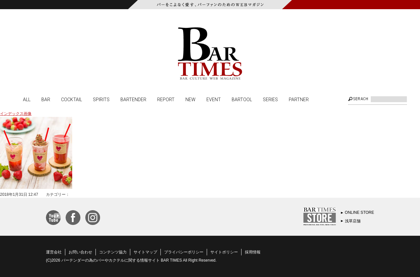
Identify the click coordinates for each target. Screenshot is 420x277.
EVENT (213, 99)
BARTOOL (242, 99)
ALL (27, 99)
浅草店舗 (353, 221)
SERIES (270, 99)
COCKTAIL (71, 99)
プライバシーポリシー (183, 252)
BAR (45, 99)
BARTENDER (133, 99)
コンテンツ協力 (113, 252)
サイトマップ (145, 252)
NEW (190, 99)
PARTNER (299, 99)
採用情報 (253, 252)
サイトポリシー (224, 252)
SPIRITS (101, 99)
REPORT (166, 99)
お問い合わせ (80, 252)
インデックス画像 (16, 113)
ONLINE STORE (359, 212)
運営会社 (54, 252)
